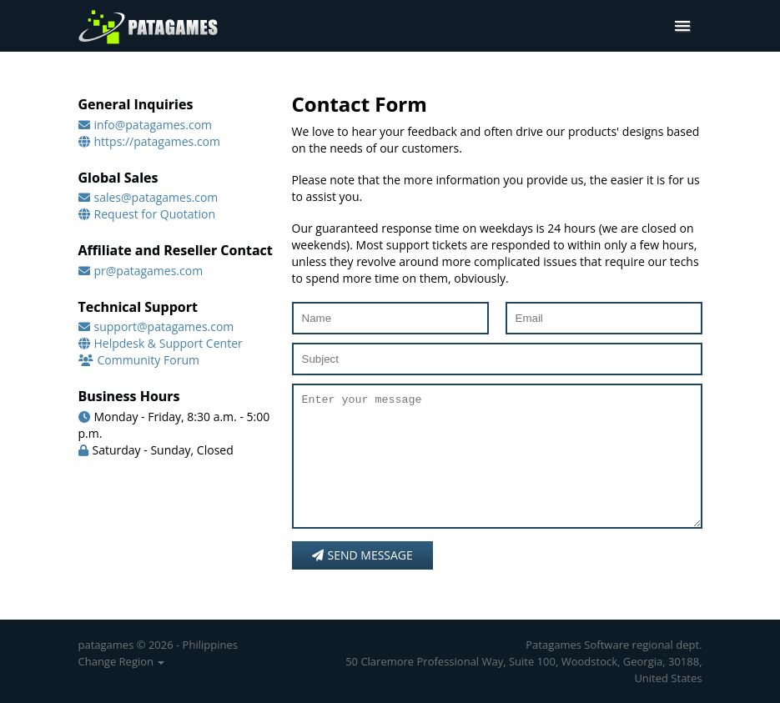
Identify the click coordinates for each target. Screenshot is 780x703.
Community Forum (148, 360)
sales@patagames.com (156, 197)
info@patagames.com (153, 125)
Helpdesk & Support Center (168, 343)
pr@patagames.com (149, 271)
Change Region (121, 661)
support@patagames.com (164, 326)
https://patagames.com (157, 141)
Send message (362, 580)
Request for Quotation (155, 214)
